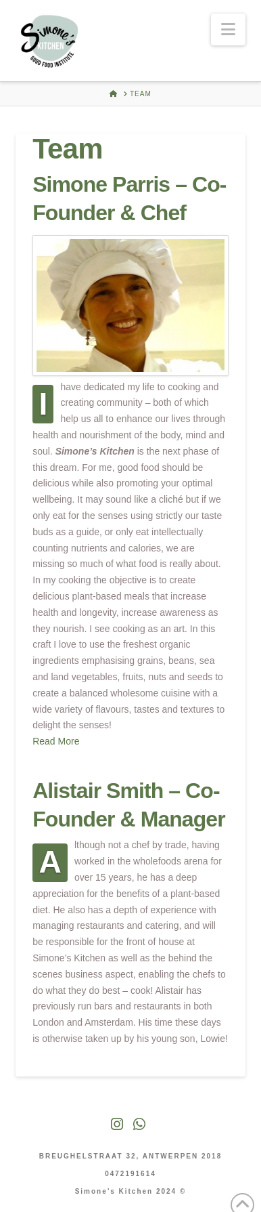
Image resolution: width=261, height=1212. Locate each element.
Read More (55, 741)
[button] (228, 29)
